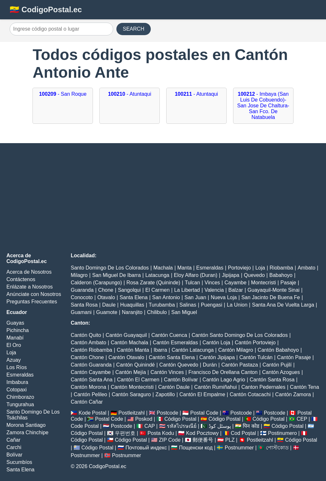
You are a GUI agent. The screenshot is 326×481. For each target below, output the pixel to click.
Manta (184, 267)
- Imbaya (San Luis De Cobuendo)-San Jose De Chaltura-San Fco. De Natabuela (263, 105)
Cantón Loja (216, 342)
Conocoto (82, 297)
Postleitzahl (131, 413)
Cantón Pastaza (239, 365)
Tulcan (192, 282)
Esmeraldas (19, 375)
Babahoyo (281, 275)
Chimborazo (20, 397)
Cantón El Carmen (138, 379)
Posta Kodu (161, 433)
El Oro (13, 345)
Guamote (106, 312)
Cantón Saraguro (131, 394)
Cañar (13, 440)
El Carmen (157, 290)
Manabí (14, 337)
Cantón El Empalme (202, 394)
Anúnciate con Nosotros (33, 294)
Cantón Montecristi (132, 387)
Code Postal (85, 426)
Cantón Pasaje (294, 357)
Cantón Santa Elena (172, 357)
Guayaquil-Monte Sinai (274, 290)
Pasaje (288, 282)
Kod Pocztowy (202, 433)
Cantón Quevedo (178, 365)
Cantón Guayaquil (126, 335)
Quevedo (254, 275)
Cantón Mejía (130, 372)
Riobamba (281, 267)
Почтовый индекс (146, 447)
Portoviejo (239, 267)
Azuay (13, 360)
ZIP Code (169, 440)
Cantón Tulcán (256, 357)
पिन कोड (251, 426)
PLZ (230, 440)
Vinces (212, 282)
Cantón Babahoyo (278, 350)
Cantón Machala (129, 342)
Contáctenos (20, 279)
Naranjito (132, 312)
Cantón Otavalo (126, 357)
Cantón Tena (304, 387)
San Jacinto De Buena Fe (270, 297)
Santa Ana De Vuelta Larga (283, 305)
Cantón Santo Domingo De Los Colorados (240, 335)
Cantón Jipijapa (217, 357)
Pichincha (17, 330)
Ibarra (160, 350)
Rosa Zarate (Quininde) (153, 282)
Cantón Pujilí (277, 365)
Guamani (81, 312)
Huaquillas (132, 305)
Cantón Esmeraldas (175, 342)
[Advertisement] (163, 198)
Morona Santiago (26, 425)
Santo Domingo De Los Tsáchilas (32, 414)
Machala (163, 267)
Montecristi (263, 282)
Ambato (306, 267)
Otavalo (106, 297)
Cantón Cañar (87, 402)
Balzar (235, 290)
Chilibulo (157, 312)
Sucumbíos (19, 462)
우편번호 (125, 433)
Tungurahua (20, 404)
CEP (302, 419)
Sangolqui (129, 290)
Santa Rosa (84, 305)
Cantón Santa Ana (92, 379)
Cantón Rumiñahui (215, 387)
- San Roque (62, 94)
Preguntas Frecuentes (31, 301)
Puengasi (211, 305)
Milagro (79, 275)
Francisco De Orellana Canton (223, 372)
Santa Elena (20, 469)
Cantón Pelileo (90, 394)
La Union (237, 305)
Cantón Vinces (167, 372)
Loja (11, 352)
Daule (109, 305)
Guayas (15, 323)
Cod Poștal (243, 433)
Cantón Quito (86, 335)
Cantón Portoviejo (255, 342)
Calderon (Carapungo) (96, 282)
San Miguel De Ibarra (116, 275)
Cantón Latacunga (193, 350)
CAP (149, 426)
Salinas (187, 305)
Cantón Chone (87, 357)
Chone (105, 290)
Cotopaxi (16, 389)
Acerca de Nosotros (29, 272)
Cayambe (235, 282)
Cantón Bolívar (181, 379)
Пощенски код (196, 447)
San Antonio (166, 297)
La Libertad (187, 290)
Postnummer (239, 447)
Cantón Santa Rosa (272, 379)
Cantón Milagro (235, 350)
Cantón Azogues (281, 372)
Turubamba (162, 305)
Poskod (143, 419)
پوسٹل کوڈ (220, 426)
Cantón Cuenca (169, 335)
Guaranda (82, 290)
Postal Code (204, 413)
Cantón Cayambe (91, 372)
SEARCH (133, 29)
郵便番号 (203, 440)
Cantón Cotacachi (250, 394)
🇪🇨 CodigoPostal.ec (46, 9)
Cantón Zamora (293, 394)
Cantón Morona (88, 387)
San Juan (195, 297)
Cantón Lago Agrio (224, 379)
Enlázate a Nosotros (29, 287)
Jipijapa (230, 275)
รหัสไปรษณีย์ (181, 426)
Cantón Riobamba (91, 350)
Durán (210, 365)
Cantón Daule (174, 387)
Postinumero (282, 433)
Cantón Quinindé (135, 365)
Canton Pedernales (263, 387)
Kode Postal (92, 413)
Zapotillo (165, 394)
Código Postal (180, 419)
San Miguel (184, 312)
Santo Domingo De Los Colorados (110, 267)
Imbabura (17, 382)
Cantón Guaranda (91, 365)
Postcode (167, 413)
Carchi (13, 447)
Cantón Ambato (88, 342)
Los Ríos (16, 367)
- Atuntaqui (129, 94)
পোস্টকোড (277, 447)
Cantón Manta (133, 350)
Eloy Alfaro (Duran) (195, 275)
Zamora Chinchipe (27, 432)
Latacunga (157, 275)
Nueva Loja (224, 297)
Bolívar (14, 454)
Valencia (214, 290)
